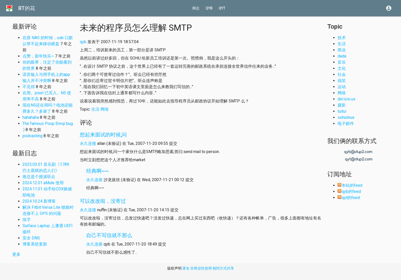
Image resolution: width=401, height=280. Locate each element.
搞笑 (342, 80)
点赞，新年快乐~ (38, 56)
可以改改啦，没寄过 (103, 201)
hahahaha (31, 117)
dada (342, 56)
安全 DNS (31, 238)
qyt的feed (349, 197)
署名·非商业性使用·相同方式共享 (208, 268)
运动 (342, 86)
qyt (222, 8)
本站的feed (350, 185)
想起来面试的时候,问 (103, 135)
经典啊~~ (97, 171)
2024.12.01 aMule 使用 (43, 182)
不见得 (29, 86)
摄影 (342, 105)
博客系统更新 (35, 244)
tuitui (342, 111)
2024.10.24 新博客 (39, 201)
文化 (342, 68)
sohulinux (346, 117)
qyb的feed (349, 191)
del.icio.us (346, 99)
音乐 (342, 62)
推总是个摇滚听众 (39, 176)
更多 (16, 254)
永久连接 (88, 143)
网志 (195, 8)
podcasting (32, 135)
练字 (27, 219)
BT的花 (26, 8)
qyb (209, 8)
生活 (95, 109)
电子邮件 (346, 123)
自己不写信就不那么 (109, 235)
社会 (342, 74)
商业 (342, 50)
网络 (105, 109)
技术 (342, 37)
